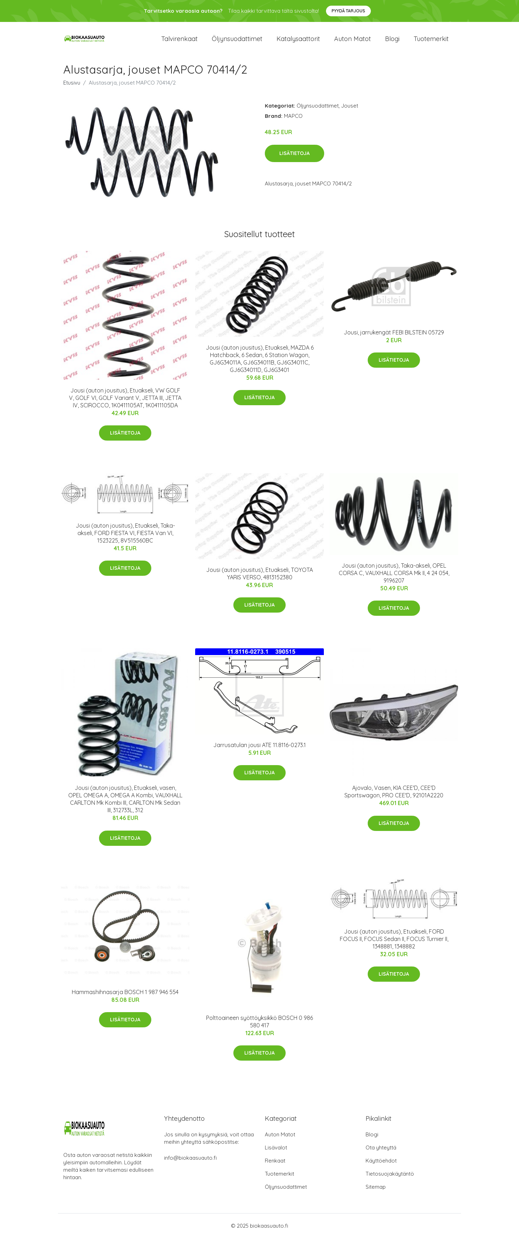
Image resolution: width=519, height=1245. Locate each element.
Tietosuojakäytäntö (390, 1180)
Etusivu (71, 89)
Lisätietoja (294, 160)
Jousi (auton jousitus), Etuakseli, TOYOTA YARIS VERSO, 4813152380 (259, 580)
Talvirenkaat (179, 42)
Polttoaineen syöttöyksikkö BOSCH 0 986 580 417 (259, 1028)
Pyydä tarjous (348, 10)
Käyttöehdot (381, 1167)
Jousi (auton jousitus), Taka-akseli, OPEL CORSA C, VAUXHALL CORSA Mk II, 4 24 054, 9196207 (394, 580)
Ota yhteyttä (381, 1154)
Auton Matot (280, 1141)
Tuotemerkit (431, 42)
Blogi (392, 42)
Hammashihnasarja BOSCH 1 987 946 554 (125, 999)
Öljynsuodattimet (237, 42)
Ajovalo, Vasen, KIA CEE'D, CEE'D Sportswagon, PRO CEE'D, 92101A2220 (393, 798)
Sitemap (376, 1194)
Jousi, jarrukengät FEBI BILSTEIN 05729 (394, 339)
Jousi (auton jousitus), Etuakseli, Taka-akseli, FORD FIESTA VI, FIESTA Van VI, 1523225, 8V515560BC (125, 540)
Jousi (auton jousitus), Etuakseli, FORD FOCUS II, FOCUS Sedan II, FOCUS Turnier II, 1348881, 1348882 (394, 946)
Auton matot (352, 42)
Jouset (349, 112)
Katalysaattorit (298, 42)
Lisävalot (276, 1154)
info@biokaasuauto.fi (190, 1164)
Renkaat (275, 1167)
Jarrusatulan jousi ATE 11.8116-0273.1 (259, 752)
